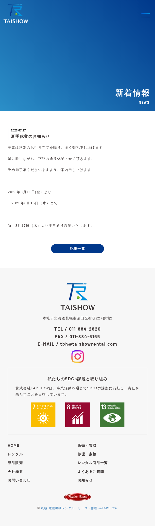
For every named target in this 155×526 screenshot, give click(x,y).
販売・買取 (87, 445)
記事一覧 (77, 249)
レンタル (15, 454)
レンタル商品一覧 (93, 463)
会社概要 (15, 472)
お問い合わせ (19, 480)
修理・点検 (87, 454)
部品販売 (15, 463)
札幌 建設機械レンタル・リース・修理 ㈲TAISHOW (79, 508)
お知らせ (85, 480)
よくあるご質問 (91, 472)
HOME (13, 445)
